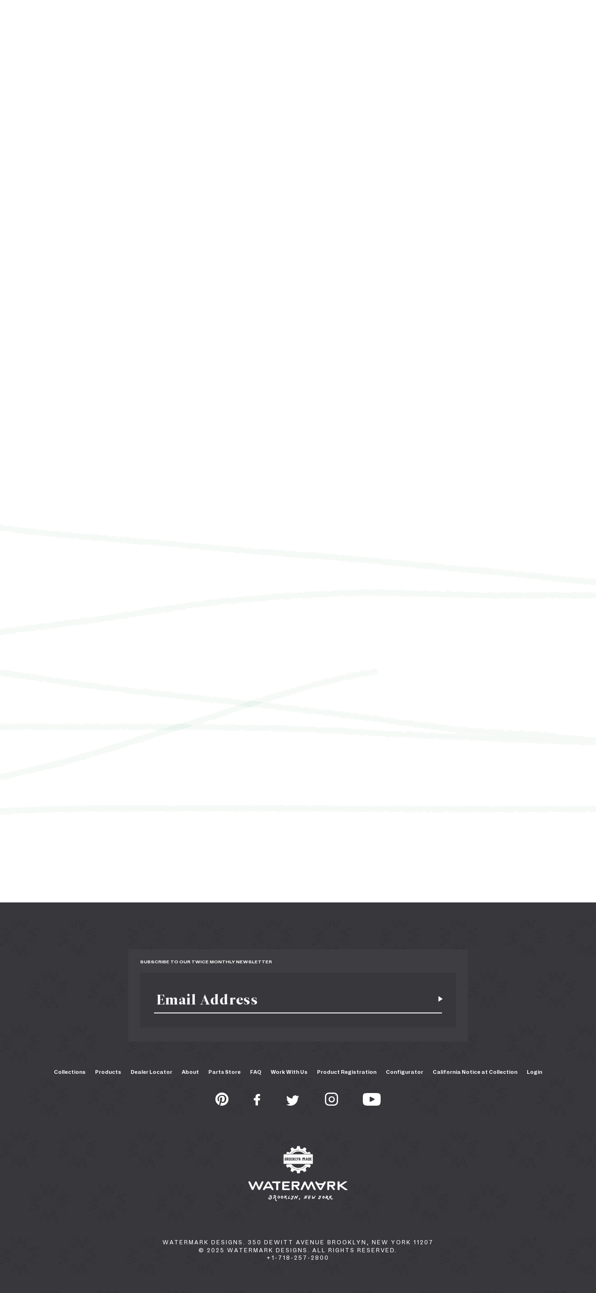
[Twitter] (293, 1103)
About (190, 1072)
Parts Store (224, 1072)
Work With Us (289, 1072)
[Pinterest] (221, 1103)
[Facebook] (257, 1103)
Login (534, 1072)
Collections (70, 1072)
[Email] (293, 999)
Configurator (404, 1072)
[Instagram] (331, 1103)
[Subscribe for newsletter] (437, 999)
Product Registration (346, 1072)
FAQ (255, 1072)
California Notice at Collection (475, 1072)
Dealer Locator (151, 1072)
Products (108, 1072)
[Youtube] (372, 1103)
